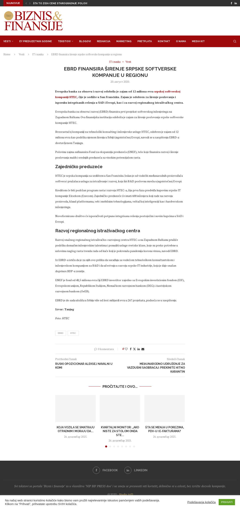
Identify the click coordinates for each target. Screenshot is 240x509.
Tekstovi (64, 41)
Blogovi (85, 41)
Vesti (7, 41)
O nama (181, 41)
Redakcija (103, 41)
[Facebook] (231, 3)
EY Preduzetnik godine (35, 41)
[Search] (235, 41)
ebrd (60, 333)
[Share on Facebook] (130, 349)
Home (6, 54)
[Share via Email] (142, 349)
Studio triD (126, 494)
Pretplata (144, 41)
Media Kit (198, 41)
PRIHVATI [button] (227, 502)
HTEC (73, 333)
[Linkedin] (236, 3)
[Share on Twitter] (134, 349)
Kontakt (164, 41)
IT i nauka (37, 54)
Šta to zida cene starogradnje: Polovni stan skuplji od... (73, 3)
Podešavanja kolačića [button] (201, 502)
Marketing (123, 41)
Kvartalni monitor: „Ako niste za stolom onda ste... (120, 431)
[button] (26, 3)
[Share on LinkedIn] (138, 349)
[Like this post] (126, 349)
